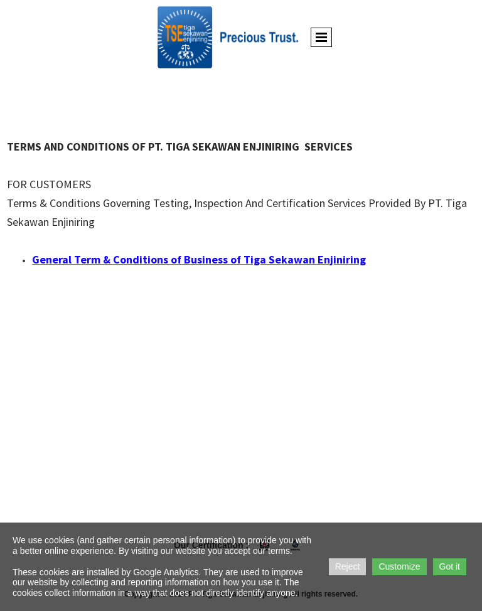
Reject (347, 566)
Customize (399, 566)
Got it (449, 566)
